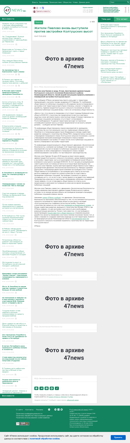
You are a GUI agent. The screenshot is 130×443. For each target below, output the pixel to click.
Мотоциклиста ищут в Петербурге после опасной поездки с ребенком (15, 266)
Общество (67, 2)
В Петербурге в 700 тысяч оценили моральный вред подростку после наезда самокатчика (15, 220)
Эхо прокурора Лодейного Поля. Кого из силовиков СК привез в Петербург (112, 35)
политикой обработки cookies (45, 439)
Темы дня (106, 19)
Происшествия (55, 2)
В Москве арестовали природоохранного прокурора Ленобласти (113, 26)
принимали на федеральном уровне (77, 205)
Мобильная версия (34, 8)
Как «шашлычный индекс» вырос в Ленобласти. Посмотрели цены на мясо (112, 70)
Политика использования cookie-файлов (33, 417)
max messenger (43, 8)
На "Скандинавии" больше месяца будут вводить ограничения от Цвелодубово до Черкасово (15, 40)
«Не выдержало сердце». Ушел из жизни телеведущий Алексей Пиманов (15, 118)
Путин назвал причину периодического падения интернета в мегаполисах (15, 208)
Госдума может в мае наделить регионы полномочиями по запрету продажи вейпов (15, 315)
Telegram (59, 410)
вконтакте (37, 8)
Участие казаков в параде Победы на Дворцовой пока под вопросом (15, 197)
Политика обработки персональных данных (34, 415)
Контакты (29, 409)
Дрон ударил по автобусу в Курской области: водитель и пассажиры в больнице (15, 327)
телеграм (40, 8)
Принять (118, 437)
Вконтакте (49, 410)
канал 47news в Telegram (58, 397)
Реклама (39, 409)
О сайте (19, 409)
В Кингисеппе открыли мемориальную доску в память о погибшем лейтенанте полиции (15, 130)
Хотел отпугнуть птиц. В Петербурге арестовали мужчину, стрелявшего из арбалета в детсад (15, 106)
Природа (38, 22)
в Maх (71, 397)
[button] (36, 388)
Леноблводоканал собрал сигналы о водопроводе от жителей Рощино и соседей (15, 254)
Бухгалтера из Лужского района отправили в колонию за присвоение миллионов (15, 152)
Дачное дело (84, 2)
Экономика (43, 2)
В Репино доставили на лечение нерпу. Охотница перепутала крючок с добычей (15, 83)
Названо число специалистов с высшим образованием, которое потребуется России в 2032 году (15, 27)
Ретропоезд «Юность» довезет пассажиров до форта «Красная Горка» (15, 243)
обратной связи (73, 400)
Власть (35, 2)
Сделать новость (43, 11)
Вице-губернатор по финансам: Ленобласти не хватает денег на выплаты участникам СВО (114, 43)
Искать (128, 2)
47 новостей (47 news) (79, 409)
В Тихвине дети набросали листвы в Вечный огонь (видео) (15, 372)
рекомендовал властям (80, 218)
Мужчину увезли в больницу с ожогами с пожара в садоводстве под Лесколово (113, 62)
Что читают (122, 19)
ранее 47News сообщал (52, 197)
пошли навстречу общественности (61, 213)
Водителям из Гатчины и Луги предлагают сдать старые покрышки (15, 53)
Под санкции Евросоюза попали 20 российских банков (15, 63)
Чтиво (75, 2)
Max (62, 410)
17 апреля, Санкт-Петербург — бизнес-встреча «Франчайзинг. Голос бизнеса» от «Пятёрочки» (113, 79)
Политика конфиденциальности (29, 413)
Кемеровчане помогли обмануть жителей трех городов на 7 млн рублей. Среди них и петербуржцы (15, 164)
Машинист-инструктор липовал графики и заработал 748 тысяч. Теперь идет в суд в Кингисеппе (114, 52)
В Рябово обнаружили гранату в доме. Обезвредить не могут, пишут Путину (15, 232)
